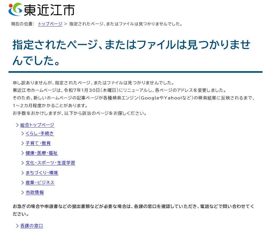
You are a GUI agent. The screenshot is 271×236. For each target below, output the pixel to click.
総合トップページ (37, 125)
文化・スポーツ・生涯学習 (50, 163)
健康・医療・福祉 (42, 153)
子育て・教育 (38, 143)
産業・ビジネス (40, 182)
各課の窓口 (31, 226)
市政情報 (35, 192)
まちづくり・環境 (42, 173)
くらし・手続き (40, 133)
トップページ (50, 24)
